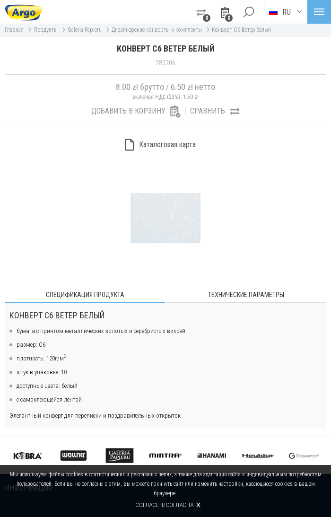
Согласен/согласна (164, 504)
